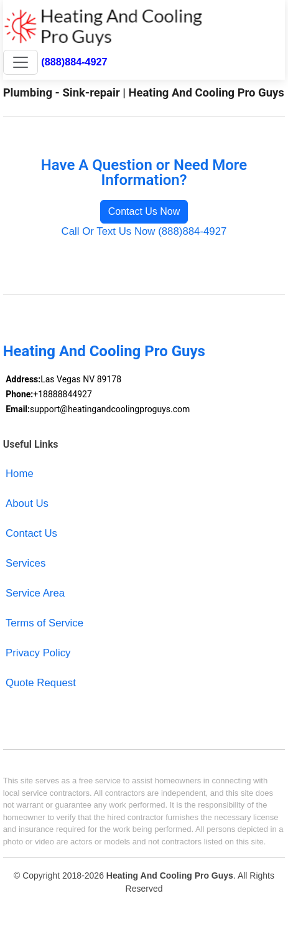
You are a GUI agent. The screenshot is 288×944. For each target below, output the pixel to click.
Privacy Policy (38, 653)
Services (25, 563)
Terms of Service (44, 623)
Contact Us (31, 533)
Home (20, 473)
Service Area (35, 593)
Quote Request (41, 683)
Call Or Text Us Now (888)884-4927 (144, 231)
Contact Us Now (144, 211)
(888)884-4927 (74, 61)
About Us (27, 503)
